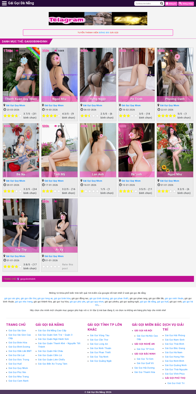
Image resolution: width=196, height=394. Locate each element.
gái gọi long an (45, 298)
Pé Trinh (136, 99)
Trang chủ (16, 324)
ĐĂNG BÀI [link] (104, 32)
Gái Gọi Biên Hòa (18, 341)
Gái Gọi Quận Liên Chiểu (51, 359)
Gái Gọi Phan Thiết (100, 351)
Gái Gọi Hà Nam (173, 351)
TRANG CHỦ (9, 278)
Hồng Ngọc (98, 99)
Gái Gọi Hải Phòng (175, 334)
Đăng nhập (186, 3)
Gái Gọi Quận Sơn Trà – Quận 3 (55, 334)
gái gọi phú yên (77, 301)
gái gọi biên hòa (62, 298)
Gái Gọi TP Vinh (145, 348)
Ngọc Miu (59, 99)
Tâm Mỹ (59, 174)
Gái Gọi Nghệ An (144, 343)
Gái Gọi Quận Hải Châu (50, 350)
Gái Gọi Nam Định (175, 339)
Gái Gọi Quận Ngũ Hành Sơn (53, 338)
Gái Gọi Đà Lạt (17, 354)
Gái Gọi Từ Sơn (145, 358)
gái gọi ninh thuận (174, 298)
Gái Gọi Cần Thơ (99, 339)
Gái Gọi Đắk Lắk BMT (20, 350)
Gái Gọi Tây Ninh (99, 356)
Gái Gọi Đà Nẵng (50, 324)
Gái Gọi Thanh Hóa (144, 371)
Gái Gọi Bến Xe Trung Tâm (52, 363)
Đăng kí (171, 3)
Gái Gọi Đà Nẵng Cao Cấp (52, 330)
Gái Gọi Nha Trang (19, 376)
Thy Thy (21, 249)
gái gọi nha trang (24, 301)
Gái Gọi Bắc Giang (175, 347)
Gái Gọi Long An (99, 343)
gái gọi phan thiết (119, 298)
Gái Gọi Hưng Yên (174, 356)
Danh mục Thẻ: (24, 41)
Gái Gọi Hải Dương (144, 367)
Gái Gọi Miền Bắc (146, 324)
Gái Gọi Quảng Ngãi (101, 360)
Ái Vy (59, 249)
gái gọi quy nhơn (95, 301)
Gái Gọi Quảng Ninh (176, 364)
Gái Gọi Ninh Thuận (100, 347)
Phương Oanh (175, 99)
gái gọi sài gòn (12, 298)
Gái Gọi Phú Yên (17, 371)
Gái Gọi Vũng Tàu (99, 334)
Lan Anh (98, 174)
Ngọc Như (175, 174)
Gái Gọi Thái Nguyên (176, 369)
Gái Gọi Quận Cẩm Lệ (50, 354)
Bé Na (21, 174)
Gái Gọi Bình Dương (19, 346)
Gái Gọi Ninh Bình (174, 360)
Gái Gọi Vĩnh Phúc (175, 373)
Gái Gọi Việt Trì (176, 382)
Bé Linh (136, 174)
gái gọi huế (163, 301)
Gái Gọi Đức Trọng (19, 359)
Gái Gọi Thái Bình (174, 343)
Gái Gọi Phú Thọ (175, 377)
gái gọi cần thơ (28, 298)
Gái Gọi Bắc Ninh (145, 353)
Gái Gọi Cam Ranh (19, 380)
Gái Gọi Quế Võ (145, 362)
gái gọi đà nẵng (148, 301)
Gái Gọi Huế (15, 363)
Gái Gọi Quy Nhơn (15, 105)
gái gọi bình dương (99, 298)
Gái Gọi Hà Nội (143, 330)
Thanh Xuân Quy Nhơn (21, 99)
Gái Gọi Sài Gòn (17, 330)
